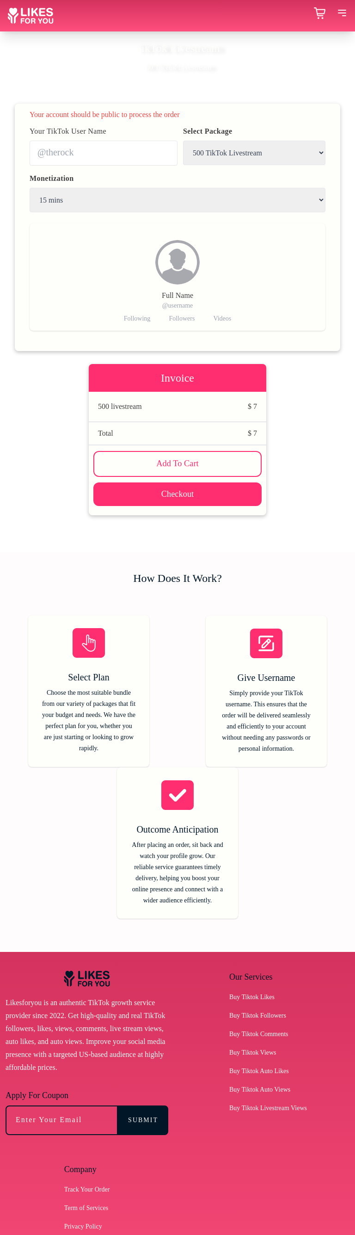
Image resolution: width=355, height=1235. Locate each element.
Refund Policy (83, 1104)
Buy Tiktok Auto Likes (259, 930)
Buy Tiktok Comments (258, 893)
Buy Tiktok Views (252, 911)
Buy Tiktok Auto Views (259, 948)
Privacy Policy (83, 1085)
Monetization (51, 178)
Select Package (207, 131)
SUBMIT (143, 979)
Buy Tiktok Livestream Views (268, 967)
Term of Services (86, 1067)
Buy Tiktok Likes (252, 856)
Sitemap (75, 1141)
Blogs (72, 1122)
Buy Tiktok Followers (257, 874)
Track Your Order (87, 1048)
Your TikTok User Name (68, 131)
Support (74, 1159)
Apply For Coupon (37, 954)
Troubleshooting (85, 1178)
